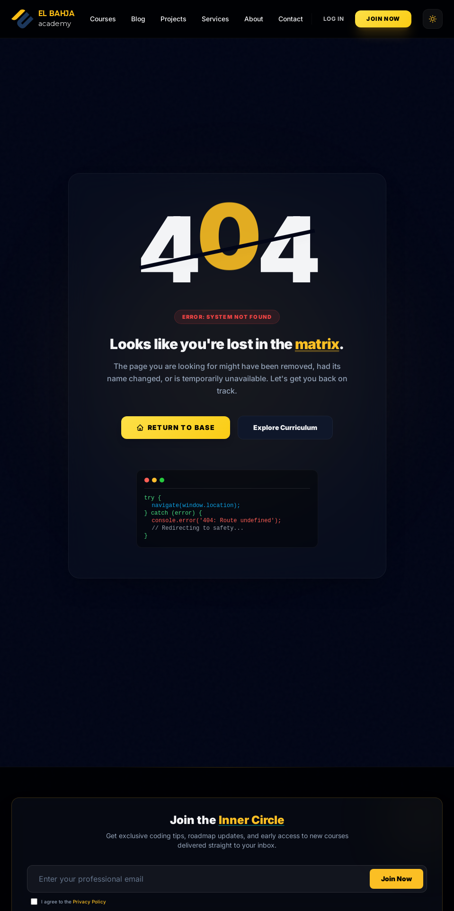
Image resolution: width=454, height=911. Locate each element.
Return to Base (175, 427)
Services (215, 19)
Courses (103, 19)
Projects (173, 19)
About (253, 19)
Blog (138, 19)
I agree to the (73, 901)
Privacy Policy (89, 901)
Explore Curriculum (285, 427)
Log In (333, 18)
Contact (290, 19)
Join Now (383, 18)
